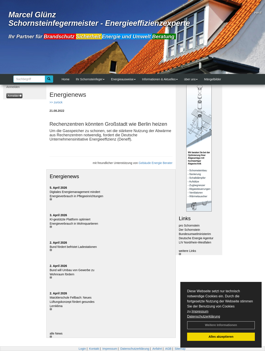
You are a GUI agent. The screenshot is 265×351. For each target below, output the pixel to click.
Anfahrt (157, 348)
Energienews (64, 176)
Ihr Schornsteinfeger (90, 79)
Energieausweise (123, 79)
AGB (168, 348)
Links (185, 218)
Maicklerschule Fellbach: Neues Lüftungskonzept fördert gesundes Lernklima (72, 302)
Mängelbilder (212, 79)
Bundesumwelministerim (195, 234)
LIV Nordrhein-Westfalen (195, 242)
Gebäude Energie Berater (156, 163)
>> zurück (56, 102)
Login (82, 348)
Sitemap (180, 348)
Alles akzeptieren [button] (220, 336)
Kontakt (94, 348)
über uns (191, 79)
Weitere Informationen (221, 325)
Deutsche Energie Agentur (196, 238)
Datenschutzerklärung (203, 316)
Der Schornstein (189, 229)
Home (65, 79)
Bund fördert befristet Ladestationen (73, 247)
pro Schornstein (189, 225)
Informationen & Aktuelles (160, 79)
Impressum (200, 311)
